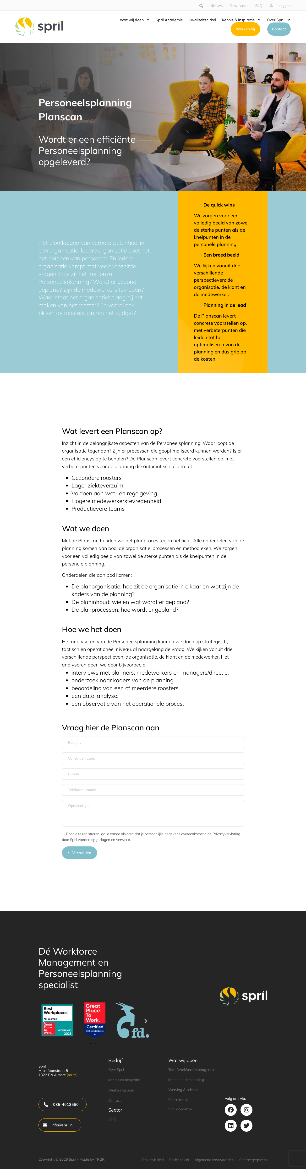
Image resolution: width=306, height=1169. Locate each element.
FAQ (258, 5)
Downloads (239, 5)
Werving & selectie (183, 1089)
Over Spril (279, 20)
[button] (44, 1021)
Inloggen (284, 5)
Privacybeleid (153, 1160)
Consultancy (178, 1099)
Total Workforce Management (192, 1069)
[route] (72, 1075)
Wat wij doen (135, 20)
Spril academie (180, 1109)
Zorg (112, 1119)
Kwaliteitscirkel (202, 20)
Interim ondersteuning (186, 1079)
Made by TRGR (92, 1159)
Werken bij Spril (121, 1090)
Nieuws (216, 5)
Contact (114, 1100)
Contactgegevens (253, 1160)
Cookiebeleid (179, 1160)
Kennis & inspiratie (241, 20)
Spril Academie (169, 20)
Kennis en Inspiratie (124, 1080)
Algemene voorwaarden (214, 1160)
